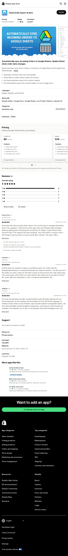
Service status (40, 510)
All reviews (22, 207)
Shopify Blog (7, 497)
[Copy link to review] (11, 215)
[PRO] (34, 165)
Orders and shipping (10, 449)
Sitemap (5, 544)
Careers (38, 484)
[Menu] (65, 4)
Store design (7, 453)
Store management (9, 461)
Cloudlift (30, 22)
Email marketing (41, 453)
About (37, 480)
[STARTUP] (31, 165)
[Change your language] (15, 521)
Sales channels (8, 436)
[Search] (61, 4)
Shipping (38, 461)
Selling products (8, 445)
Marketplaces (40, 440)
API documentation (9, 484)
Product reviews (41, 445)
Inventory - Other (8, 116)
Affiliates (38, 501)
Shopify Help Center (10, 480)
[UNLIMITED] (36, 165)
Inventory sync (7, 109)
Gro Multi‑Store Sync (16, 387)
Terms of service (8, 533)
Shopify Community (9, 489)
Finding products (8, 440)
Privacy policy (7, 335)
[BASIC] (33, 165)
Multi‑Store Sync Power (17, 379)
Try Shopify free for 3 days (34, 409)
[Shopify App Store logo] (11, 3)
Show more (5, 238)
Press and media (41, 493)
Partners (38, 497)
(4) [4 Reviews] (22, 22)
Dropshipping (40, 436)
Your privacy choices (10, 549)
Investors (38, 489)
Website (5, 346)
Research (5, 501)
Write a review (8, 207)
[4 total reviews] (58, 188)
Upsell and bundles (42, 449)
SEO (36, 457)
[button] (34, 371)
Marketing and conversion (12, 457)
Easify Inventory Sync (16, 368)
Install (61, 12)
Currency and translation (44, 466)
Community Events (9, 493)
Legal (37, 505)
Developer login (8, 527)
